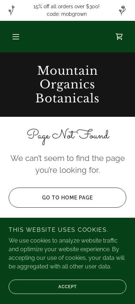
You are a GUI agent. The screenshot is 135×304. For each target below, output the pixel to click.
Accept (43, 287)
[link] (119, 36)
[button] (16, 36)
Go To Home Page (51, 198)
